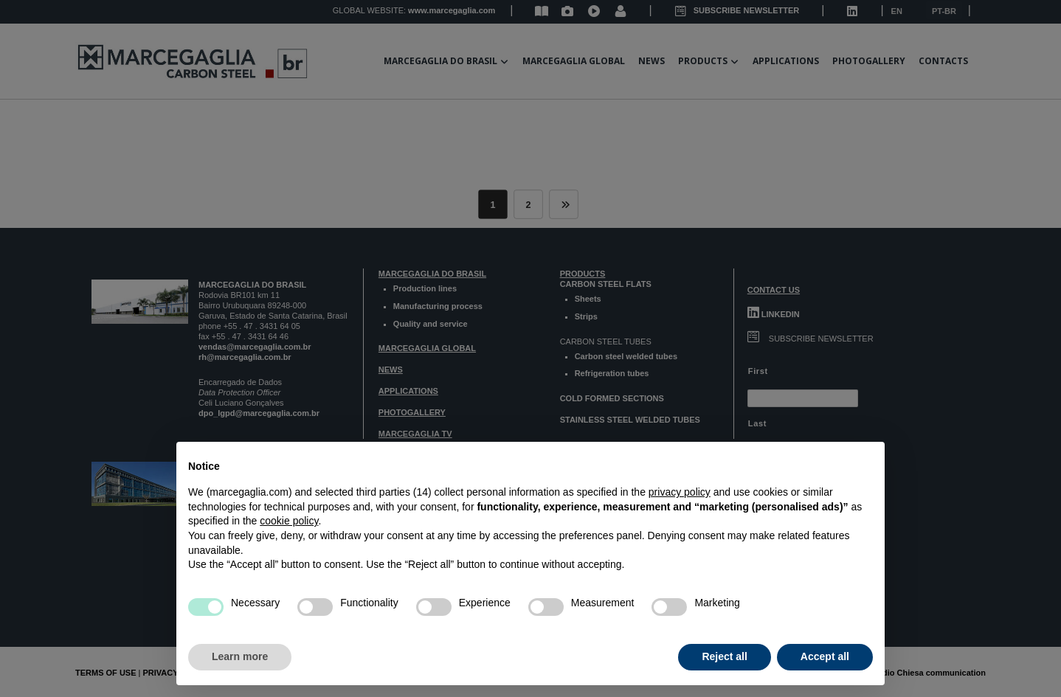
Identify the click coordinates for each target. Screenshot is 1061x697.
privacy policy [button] (680, 492)
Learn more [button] (240, 656)
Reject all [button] (724, 656)
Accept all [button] (825, 656)
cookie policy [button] (289, 521)
